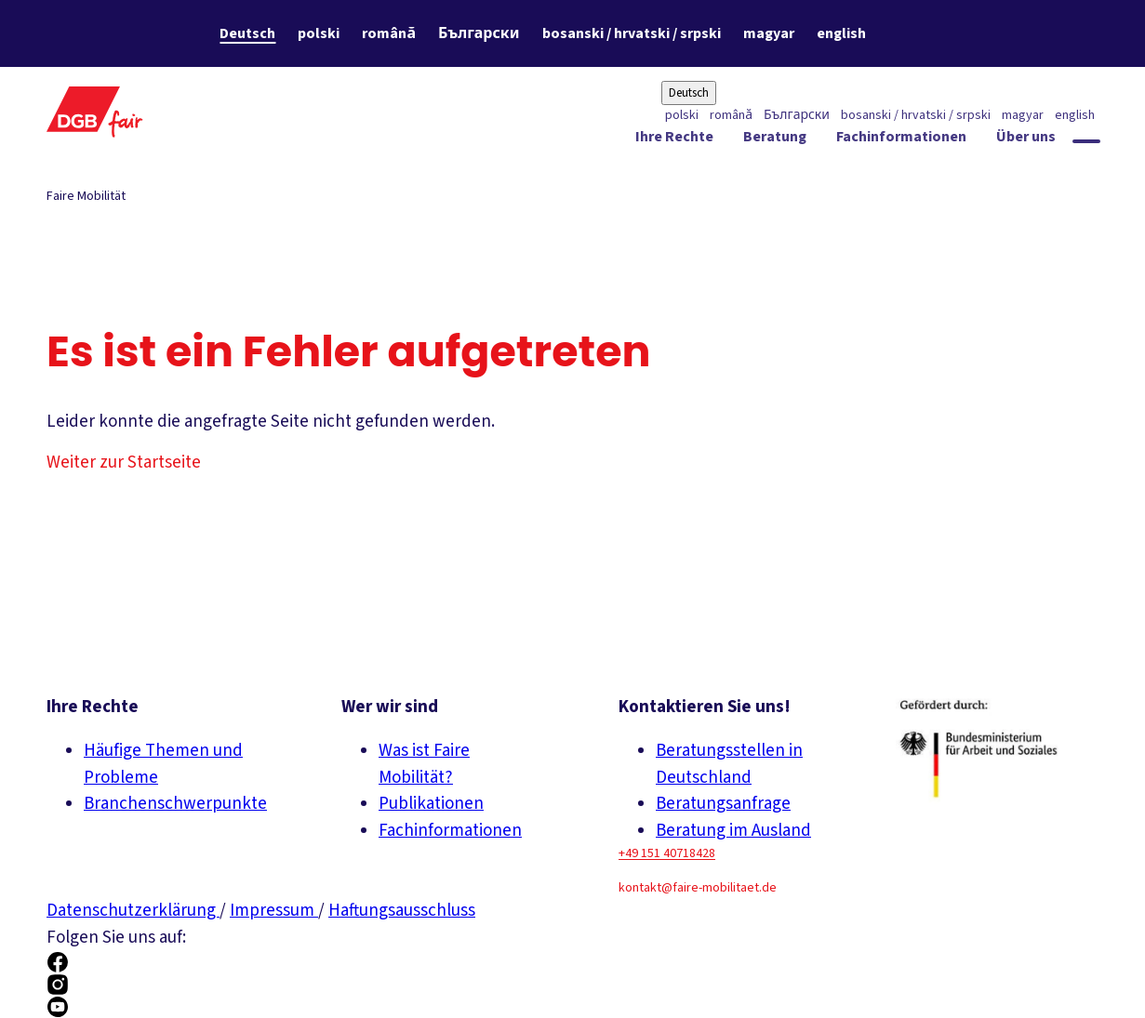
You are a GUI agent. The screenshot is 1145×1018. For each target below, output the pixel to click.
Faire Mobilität (86, 196)
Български (478, 33)
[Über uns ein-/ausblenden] (1026, 140)
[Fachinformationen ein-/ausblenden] (901, 140)
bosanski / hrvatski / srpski (631, 33)
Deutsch (247, 33)
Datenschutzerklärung (133, 910)
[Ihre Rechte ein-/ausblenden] (674, 140)
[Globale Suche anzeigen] (1086, 141)
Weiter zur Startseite (124, 462)
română (389, 33)
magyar (768, 33)
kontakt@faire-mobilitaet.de (698, 888)
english (841, 33)
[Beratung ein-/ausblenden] (774, 140)
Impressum (274, 910)
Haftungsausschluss (401, 910)
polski (319, 33)
